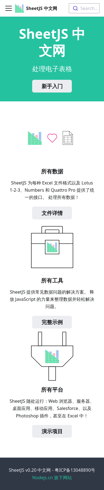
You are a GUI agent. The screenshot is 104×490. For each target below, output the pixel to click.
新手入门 (52, 86)
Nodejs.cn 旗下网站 (52, 477)
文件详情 (52, 213)
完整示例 (52, 322)
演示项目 (52, 431)
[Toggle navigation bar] (8, 8)
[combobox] (84, 8)
